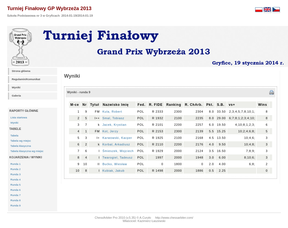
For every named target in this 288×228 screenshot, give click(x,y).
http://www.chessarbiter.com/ (174, 217)
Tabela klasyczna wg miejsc (27, 151)
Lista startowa (18, 117)
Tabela (14, 135)
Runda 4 (15, 179)
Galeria (16, 95)
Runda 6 (15, 189)
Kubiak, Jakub (113, 170)
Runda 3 (15, 174)
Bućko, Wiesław (114, 164)
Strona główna (21, 70)
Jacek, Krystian (114, 124)
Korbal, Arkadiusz (116, 144)
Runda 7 (15, 195)
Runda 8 (15, 200)
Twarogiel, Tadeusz (117, 157)
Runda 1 (15, 163)
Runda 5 (15, 184)
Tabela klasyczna (20, 145)
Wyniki (16, 87)
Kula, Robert (112, 111)
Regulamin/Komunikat (26, 79)
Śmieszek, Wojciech (118, 151)
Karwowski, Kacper (117, 137)
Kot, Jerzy (110, 131)
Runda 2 (15, 169)
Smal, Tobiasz (113, 118)
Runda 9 (15, 205)
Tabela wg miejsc (20, 140)
